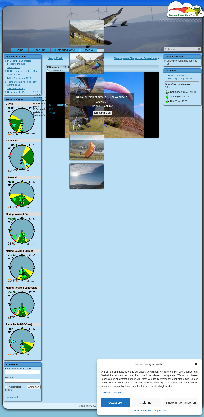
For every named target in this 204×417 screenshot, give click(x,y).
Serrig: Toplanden (177, 75)
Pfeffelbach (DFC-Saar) (19, 324)
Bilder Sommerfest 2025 (19, 78)
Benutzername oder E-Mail (18, 368)
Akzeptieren (115, 402)
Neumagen (12, 140)
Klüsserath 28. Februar (63, 67)
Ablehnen (146, 402)
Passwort (9, 377)
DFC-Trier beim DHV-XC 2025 (22, 71)
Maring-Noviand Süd (17, 214)
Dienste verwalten (112, 392)
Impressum (160, 410)
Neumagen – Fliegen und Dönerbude (135, 58)
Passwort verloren (13, 397)
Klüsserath (12, 177)
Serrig (9, 104)
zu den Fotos (52, 105)
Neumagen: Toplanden (180, 78)
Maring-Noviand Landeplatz (21, 287)
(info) (167, 87)
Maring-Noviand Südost (19, 251)
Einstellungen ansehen (180, 402)
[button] (196, 364)
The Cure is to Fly (16, 88)
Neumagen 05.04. (16, 92)
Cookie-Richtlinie (142, 410)
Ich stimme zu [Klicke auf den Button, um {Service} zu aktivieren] (102, 112)
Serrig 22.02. (55, 58)
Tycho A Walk (13, 74)
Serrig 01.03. (13, 67)
